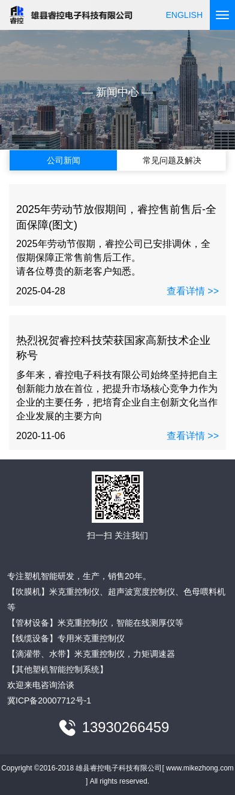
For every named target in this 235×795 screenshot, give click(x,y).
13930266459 (126, 728)
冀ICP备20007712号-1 (49, 700)
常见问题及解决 (172, 160)
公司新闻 (63, 160)
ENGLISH (184, 15)
